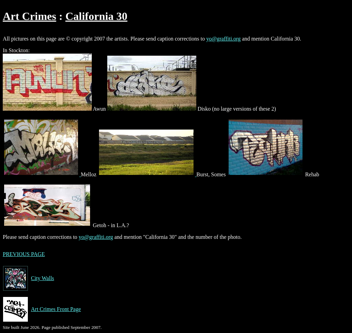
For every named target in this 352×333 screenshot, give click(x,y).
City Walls (28, 278)
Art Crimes (29, 16)
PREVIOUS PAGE (24, 254)
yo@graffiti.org (223, 39)
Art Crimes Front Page (42, 309)
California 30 (96, 16)
